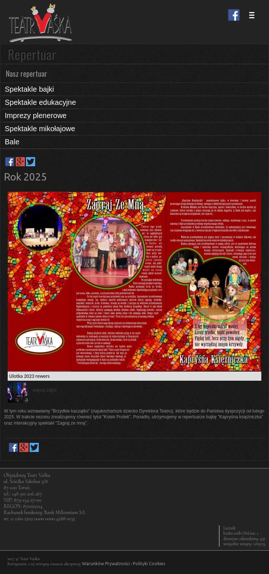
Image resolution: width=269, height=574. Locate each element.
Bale (12, 142)
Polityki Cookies (149, 563)
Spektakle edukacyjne (40, 102)
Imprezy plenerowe (36, 115)
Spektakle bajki (29, 89)
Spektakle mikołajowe (40, 129)
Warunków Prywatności (106, 563)
